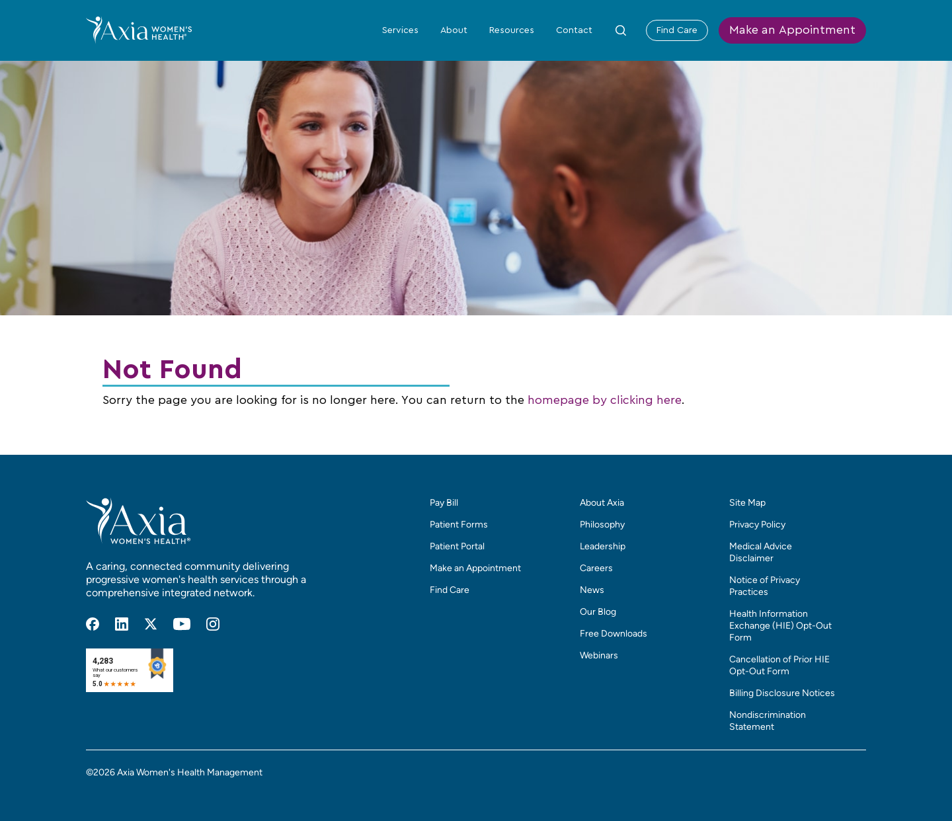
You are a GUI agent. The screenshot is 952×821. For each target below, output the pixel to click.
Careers (596, 568)
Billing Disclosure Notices (782, 693)
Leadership (602, 546)
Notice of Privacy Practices (764, 586)
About (453, 30)
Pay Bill (444, 502)
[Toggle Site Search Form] (621, 30)
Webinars (599, 655)
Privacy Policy (757, 524)
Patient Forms (459, 524)
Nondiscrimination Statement (767, 720)
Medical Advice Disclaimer (760, 552)
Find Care (676, 30)
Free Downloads (613, 633)
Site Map (747, 502)
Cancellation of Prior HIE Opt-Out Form (779, 665)
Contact (574, 30)
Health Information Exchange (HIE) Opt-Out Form (780, 625)
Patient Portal (457, 546)
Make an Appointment (792, 30)
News (592, 590)
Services (400, 30)
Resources (511, 30)
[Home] (139, 30)
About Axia (602, 502)
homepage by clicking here (605, 401)
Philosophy (602, 524)
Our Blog (598, 611)
